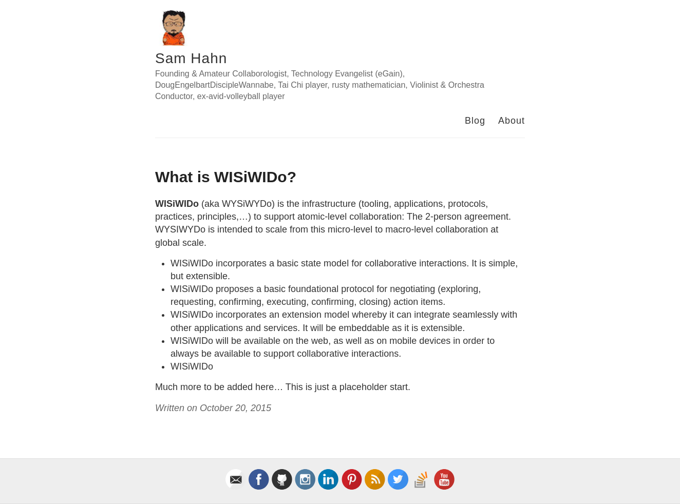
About (511, 120)
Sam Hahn (191, 58)
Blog (475, 120)
